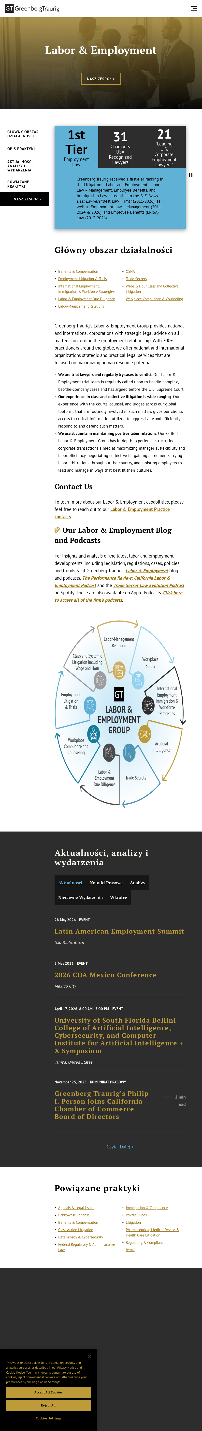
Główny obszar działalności (23, 134)
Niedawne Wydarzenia (80, 897)
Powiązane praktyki (18, 184)
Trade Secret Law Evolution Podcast (148, 585)
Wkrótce (118, 897)
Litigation (133, 1229)
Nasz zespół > (101, 78)
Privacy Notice (66, 1378)
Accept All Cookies (48, 1402)
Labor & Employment (147, 570)
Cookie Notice (15, 1382)
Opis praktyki (21, 148)
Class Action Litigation (75, 1236)
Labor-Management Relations (81, 317)
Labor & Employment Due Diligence (86, 310)
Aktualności (70, 882)
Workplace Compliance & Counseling (154, 310)
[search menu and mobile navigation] (195, 8)
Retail (130, 1256)
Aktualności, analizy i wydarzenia (20, 166)
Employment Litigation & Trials (82, 290)
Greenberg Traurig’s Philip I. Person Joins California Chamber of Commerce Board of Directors (102, 1113)
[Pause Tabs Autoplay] (190, 175)
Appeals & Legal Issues (76, 1214)
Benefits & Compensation (78, 282)
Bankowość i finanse (74, 1221)
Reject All (48, 1415)
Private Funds (136, 1221)
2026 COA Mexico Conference (106, 981)
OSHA (130, 282)
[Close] (89, 1366)
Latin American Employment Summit (120, 937)
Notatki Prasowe (106, 882)
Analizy (137, 882)
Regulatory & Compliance (145, 1249)
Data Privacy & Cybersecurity (80, 1243)
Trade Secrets (136, 290)
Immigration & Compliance (147, 1214)
